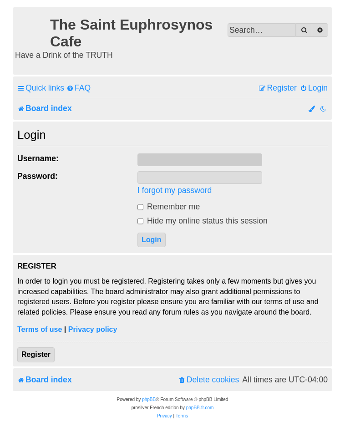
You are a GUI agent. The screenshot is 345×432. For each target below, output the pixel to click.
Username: (38, 158)
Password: (37, 176)
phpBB (149, 399)
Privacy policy (92, 329)
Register (36, 354)
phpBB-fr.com (200, 407)
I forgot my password (174, 190)
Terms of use (39, 329)
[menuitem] (78, 88)
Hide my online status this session (202, 220)
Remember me (168, 206)
